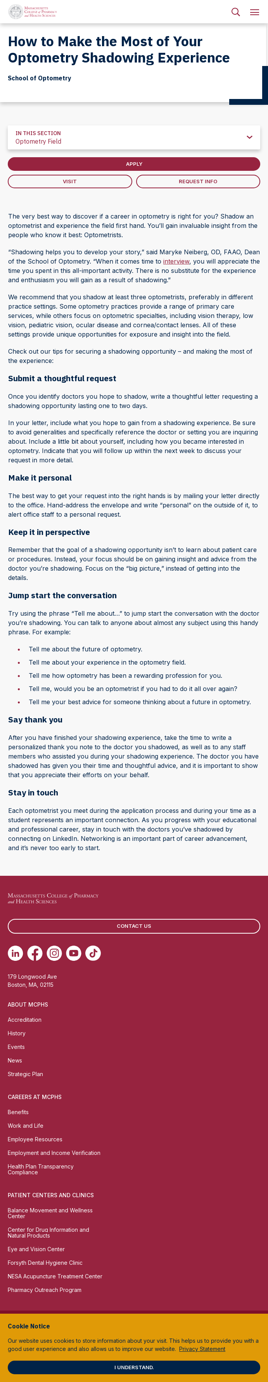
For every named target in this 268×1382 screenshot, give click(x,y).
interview (176, 261)
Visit (70, 181)
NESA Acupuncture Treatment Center (55, 1276)
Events (16, 1046)
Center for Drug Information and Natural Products (48, 1232)
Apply (134, 164)
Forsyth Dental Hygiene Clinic (45, 1262)
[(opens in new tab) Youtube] (73, 953)
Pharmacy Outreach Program (44, 1290)
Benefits (18, 1112)
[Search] (236, 11)
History (17, 1033)
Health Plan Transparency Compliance (41, 1169)
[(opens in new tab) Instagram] (54, 953)
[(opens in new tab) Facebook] (35, 953)
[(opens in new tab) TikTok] (93, 953)
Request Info (198, 181)
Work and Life (25, 1125)
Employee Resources (35, 1139)
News (15, 1060)
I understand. (134, 1367)
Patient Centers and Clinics (51, 1195)
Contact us (134, 926)
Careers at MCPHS (35, 1097)
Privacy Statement (202, 1349)
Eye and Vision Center (36, 1249)
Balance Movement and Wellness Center (50, 1213)
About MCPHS (28, 1004)
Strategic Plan (25, 1074)
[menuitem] (236, 11)
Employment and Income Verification (54, 1152)
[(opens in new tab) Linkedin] (15, 953)
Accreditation (24, 1019)
